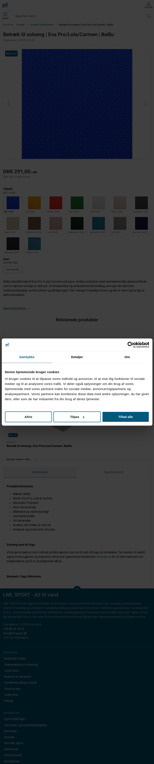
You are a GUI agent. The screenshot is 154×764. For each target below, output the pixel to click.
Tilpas (77, 417)
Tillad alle (125, 417)
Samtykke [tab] (26, 357)
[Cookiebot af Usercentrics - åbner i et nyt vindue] (130, 345)
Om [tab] (127, 357)
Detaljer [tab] (77, 357)
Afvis (28, 417)
